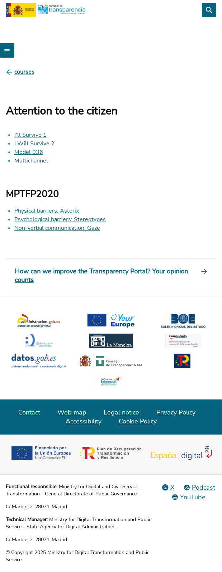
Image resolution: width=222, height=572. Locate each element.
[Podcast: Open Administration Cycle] (199, 487)
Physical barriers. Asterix (46, 211)
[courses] (24, 72)
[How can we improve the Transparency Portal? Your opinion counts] (111, 275)
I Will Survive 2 (34, 143)
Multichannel (31, 161)
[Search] (209, 10)
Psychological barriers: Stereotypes (60, 219)
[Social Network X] (168, 487)
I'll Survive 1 (30, 135)
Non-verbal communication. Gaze (57, 228)
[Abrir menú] (7, 50)
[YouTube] (188, 497)
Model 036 (28, 152)
